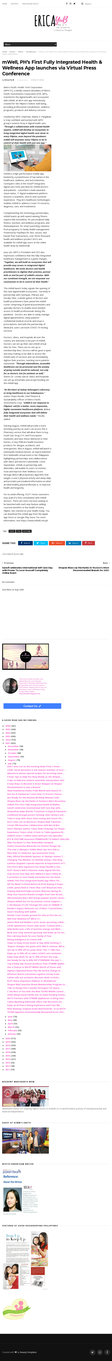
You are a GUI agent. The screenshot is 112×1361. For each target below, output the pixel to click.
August (12, 760)
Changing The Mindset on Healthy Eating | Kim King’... (35, 859)
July (10, 763)
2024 (8, 732)
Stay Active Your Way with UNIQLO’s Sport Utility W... (35, 873)
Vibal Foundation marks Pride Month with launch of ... (35, 790)
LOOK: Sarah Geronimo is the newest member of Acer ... (36, 770)
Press (20, 52)
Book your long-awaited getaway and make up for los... (36, 932)
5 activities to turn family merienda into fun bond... (34, 877)
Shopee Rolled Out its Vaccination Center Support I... (34, 901)
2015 (8, 1055)
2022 (8, 739)
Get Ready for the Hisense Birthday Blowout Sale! (33, 797)
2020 (8, 1038)
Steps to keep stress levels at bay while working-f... (34, 942)
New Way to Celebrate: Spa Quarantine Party (31, 853)
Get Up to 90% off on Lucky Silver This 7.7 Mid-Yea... (34, 949)
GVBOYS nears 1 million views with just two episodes (34, 835)
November (13, 749)
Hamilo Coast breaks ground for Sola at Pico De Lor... (35, 915)
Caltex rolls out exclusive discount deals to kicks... (34, 977)
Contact (15, 4)
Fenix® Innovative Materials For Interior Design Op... (34, 846)
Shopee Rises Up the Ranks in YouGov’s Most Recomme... (37, 801)
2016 (8, 1052)
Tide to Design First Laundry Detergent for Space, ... (34, 988)
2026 (8, 725)
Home (4, 4)
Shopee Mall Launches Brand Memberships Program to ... (37, 984)
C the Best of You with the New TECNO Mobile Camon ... (36, 991)
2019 (8, 1041)
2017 (8, 1048)
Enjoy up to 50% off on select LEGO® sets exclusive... (35, 953)
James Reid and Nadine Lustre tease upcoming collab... (36, 922)
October (12, 753)
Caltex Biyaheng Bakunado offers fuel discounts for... (35, 1001)
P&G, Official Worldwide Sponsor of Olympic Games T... (36, 856)
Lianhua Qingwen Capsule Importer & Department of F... (36, 863)
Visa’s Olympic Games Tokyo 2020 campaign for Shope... (36, 828)
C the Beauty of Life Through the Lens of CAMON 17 (34, 905)
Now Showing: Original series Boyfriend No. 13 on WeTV (36, 1008)
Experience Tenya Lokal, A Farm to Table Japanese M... (36, 832)
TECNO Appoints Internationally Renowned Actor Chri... (36, 1012)
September (14, 756)
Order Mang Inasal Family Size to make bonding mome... (36, 994)
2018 (8, 1045)
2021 (8, 743)
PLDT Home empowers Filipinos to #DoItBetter (31, 981)
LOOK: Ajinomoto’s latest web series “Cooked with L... (35, 925)
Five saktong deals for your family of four (29, 936)
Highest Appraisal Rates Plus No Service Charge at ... (35, 970)
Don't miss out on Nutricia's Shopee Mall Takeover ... (35, 821)
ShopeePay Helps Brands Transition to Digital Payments (36, 811)
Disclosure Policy (30, 4)
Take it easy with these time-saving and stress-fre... (35, 818)
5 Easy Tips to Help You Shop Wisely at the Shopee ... (34, 776)
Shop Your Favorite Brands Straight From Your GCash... (35, 894)
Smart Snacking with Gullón (21, 911)
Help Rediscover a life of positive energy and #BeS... (34, 929)
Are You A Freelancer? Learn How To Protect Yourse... (35, 794)
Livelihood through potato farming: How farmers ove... (36, 814)
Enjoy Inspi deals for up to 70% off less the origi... (33, 956)
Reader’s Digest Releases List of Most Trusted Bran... (35, 908)
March (11, 1027)
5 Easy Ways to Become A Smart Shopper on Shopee (34, 783)
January (12, 1033)
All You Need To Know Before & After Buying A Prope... (35, 884)
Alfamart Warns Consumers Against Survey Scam (33, 974)
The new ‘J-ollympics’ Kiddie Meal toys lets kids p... (34, 849)
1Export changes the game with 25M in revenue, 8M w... (36, 946)
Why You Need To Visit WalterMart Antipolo (30, 842)
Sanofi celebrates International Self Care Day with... (34, 808)
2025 (8, 729)
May (10, 1020)
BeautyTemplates (28, 1352)
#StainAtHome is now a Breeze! (23, 787)
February (13, 1030)
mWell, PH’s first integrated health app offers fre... (34, 880)
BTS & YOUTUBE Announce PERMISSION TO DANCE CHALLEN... (39, 839)
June (10, 1016)
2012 (8, 1066)
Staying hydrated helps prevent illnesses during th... (35, 891)
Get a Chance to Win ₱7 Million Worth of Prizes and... (34, 967)
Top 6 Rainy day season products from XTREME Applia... (36, 963)
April (10, 1023)
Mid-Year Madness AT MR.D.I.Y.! (23, 918)
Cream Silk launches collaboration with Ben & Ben (33, 825)
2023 (8, 736)
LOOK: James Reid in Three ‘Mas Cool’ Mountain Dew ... (35, 887)
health (12, 52)
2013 (8, 1062)
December (13, 746)
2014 (8, 1059)
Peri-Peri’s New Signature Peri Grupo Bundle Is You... (34, 866)
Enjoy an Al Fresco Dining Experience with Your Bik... (34, 1005)
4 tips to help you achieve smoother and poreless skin (35, 780)
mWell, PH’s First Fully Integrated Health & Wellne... (34, 804)
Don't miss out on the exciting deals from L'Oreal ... (34, 766)
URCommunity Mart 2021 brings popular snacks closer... (36, 898)
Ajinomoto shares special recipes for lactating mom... (35, 773)
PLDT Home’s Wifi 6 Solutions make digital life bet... (34, 870)
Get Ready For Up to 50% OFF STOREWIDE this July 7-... (35, 960)
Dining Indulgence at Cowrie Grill (24, 939)
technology (31, 52)
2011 (8, 1069)
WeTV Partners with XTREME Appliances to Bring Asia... (36, 998)
